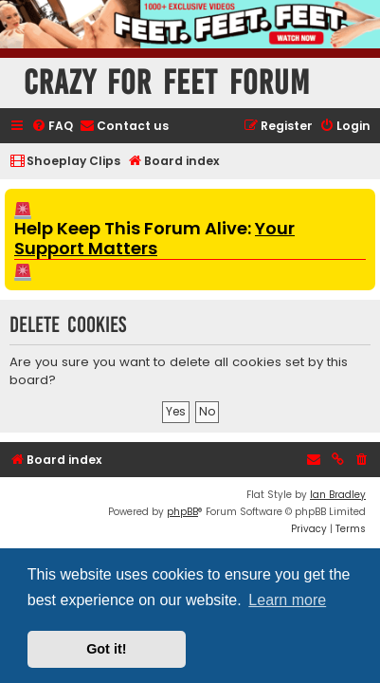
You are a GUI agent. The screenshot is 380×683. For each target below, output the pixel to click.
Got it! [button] (106, 648)
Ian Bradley (338, 495)
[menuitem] (52, 126)
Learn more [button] (287, 600)
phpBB (182, 512)
